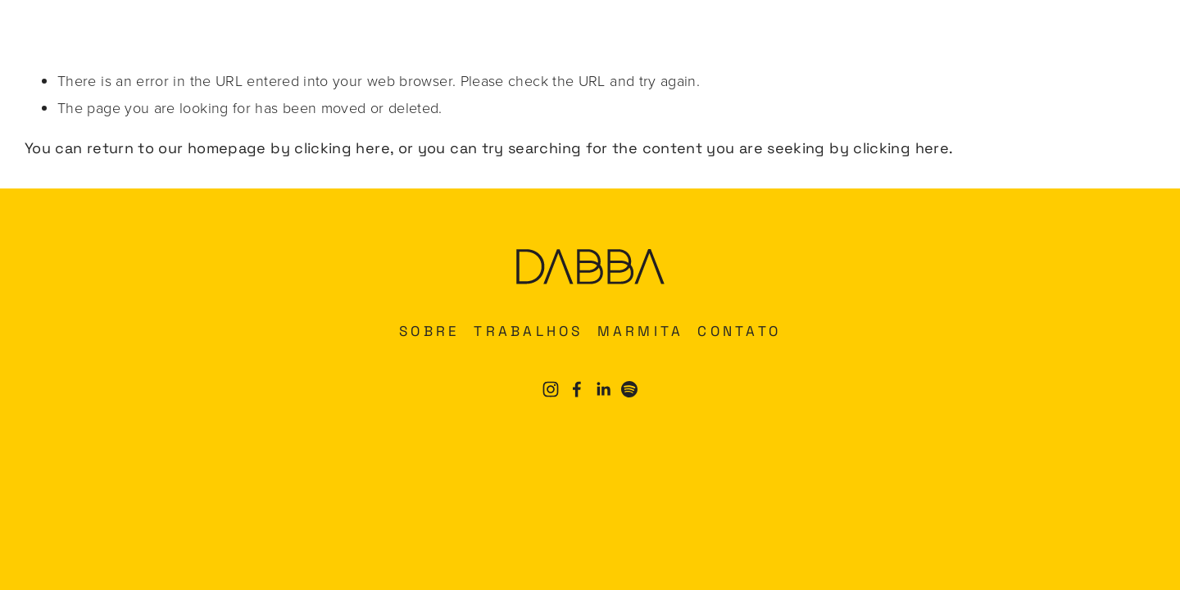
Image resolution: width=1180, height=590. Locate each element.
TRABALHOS (528, 331)
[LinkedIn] (603, 389)
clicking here (342, 147)
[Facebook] (577, 389)
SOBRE (429, 331)
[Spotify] (629, 389)
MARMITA (640, 331)
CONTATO (739, 331)
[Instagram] (550, 389)
